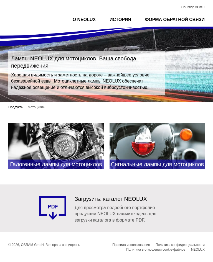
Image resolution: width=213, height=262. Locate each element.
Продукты (15, 107)
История (120, 19)
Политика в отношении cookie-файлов (155, 249)
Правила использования (131, 245)
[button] (199, 7)
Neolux (28, 9)
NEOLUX (198, 249)
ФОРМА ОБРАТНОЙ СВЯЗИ (175, 19)
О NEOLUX (84, 19)
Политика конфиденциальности (180, 245)
